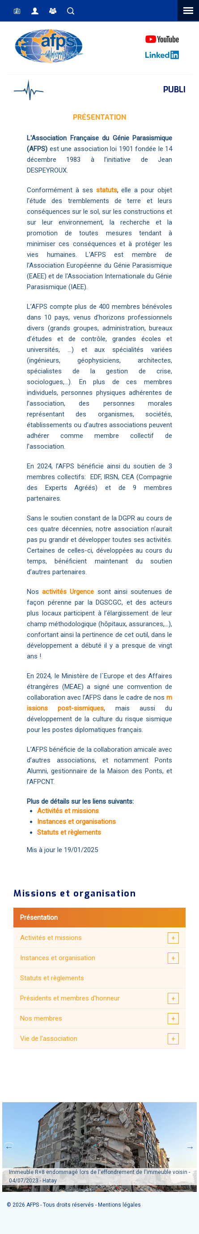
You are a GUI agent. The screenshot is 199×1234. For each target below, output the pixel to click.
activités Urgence (68, 592)
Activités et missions (51, 938)
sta (101, 190)
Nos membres (41, 1018)
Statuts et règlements (52, 978)
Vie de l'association (48, 1039)
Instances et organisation (57, 958)
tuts (111, 190)
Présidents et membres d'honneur (70, 998)
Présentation (39, 918)
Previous (8, 1147)
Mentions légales (119, 1205)
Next (190, 1147)
